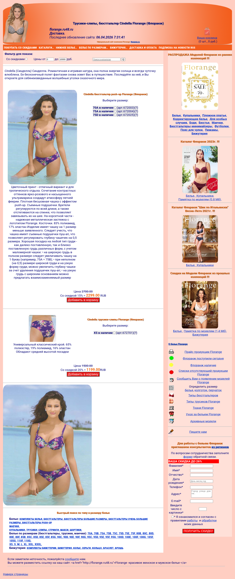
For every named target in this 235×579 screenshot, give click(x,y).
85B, (24, 537)
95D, (96, 537)
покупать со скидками (5, 47)
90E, (72, 537)
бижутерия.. (110, 47)
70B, (97, 533)
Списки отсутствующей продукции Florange (203, 372)
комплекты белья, (32, 519)
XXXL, (38, 544)
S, (15, 544)
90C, (60, 537)
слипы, (43, 530)
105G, (13, 540)
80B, (139, 533)
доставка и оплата (130, 47)
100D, (121, 537)
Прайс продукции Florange (203, 352)
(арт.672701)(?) (115, 333)
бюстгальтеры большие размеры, (86, 519)
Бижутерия (200, 334)
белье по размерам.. (79, 47)
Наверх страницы (15, 574)
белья (189, 390)
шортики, (76, 530)
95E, (102, 537)
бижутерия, (65, 548)
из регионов (220, 447)
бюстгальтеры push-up (37, 522)
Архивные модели (203, 421)
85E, (42, 537)
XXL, (31, 544)
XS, (11, 544)
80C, (146, 533)
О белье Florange (177, 344)
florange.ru (135, 42)
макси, (65, 530)
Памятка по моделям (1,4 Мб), (205, 331)
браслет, (109, 548)
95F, (108, 537)
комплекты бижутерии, (42, 548)
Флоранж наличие (203, 365)
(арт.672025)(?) (115, 115)
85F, (48, 537)
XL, (26, 544)
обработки (209, 522)
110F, (20, 540)
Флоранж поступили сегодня (203, 358)
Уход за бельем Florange (203, 414)
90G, (84, 537)
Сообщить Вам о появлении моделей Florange (203, 380)
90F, (78, 537)
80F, (18, 537)
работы (192, 522)
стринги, (54, 530)
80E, (12, 537)
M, (19, 544)
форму (188, 457)
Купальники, (205, 196)
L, (22, 544)
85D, (36, 537)
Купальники (205, 265)
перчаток (215, 390)
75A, (103, 533)
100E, (128, 537)
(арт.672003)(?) (115, 107)
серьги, (87, 548)
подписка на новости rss (159, 47)
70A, (91, 533)
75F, (133, 533)
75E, (128, 533)
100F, (135, 537)
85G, (54, 537)
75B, (109, 533)
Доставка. (57, 33)
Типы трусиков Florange (203, 401)
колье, (77, 548)
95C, (90, 537)
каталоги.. (39, 47)
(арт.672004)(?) (115, 111)
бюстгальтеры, (54, 519)
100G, (143, 537)
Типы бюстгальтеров (203, 395)
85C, (30, 537)
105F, (150, 537)
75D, (122, 533)
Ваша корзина (207, 36)
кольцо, (97, 548)
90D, (66, 537)
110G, (27, 540)
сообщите (72, 559)
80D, (151, 533)
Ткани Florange (203, 408)
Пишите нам (198, 432)
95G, (114, 537)
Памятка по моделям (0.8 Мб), (199, 199)
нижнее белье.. (56, 47)
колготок (200, 390)
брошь (119, 548)
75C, (116, 533)
